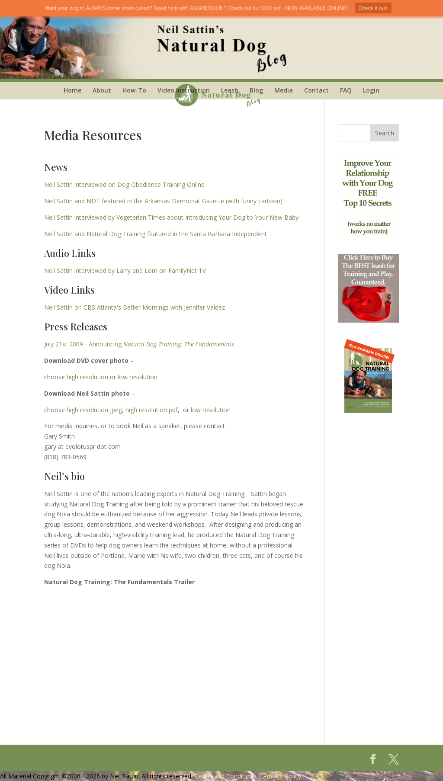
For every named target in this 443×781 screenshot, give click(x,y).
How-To (134, 90)
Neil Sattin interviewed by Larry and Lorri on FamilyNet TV (125, 270)
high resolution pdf (151, 410)
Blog (256, 90)
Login (371, 90)
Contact (316, 90)
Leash (229, 90)
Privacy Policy (282, 776)
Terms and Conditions (225, 776)
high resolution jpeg (94, 410)
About (102, 90)
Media (283, 90)
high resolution (87, 377)
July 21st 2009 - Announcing (139, 344)
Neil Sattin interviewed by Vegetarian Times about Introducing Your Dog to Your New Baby (171, 217)
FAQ (346, 90)
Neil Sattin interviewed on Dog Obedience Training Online (124, 184)
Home (72, 90)
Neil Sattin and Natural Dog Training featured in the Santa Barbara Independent (155, 234)
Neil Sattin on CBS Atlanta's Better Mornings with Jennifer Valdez (134, 307)
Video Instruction (183, 90)
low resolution (137, 377)
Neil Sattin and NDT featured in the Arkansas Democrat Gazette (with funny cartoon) (163, 201)
